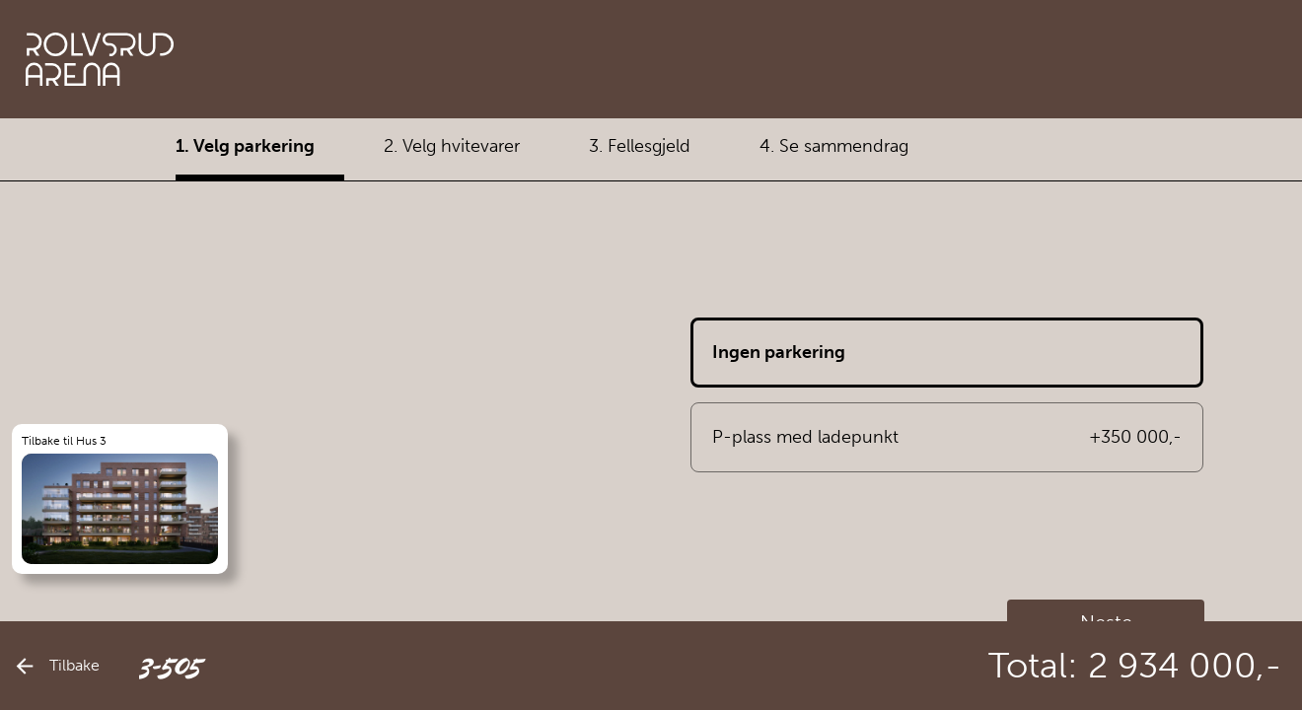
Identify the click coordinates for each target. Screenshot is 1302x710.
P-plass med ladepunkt (947, 437)
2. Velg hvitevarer (452, 146)
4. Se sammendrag (834, 146)
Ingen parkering (778, 352)
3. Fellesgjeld (639, 146)
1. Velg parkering (245, 146)
